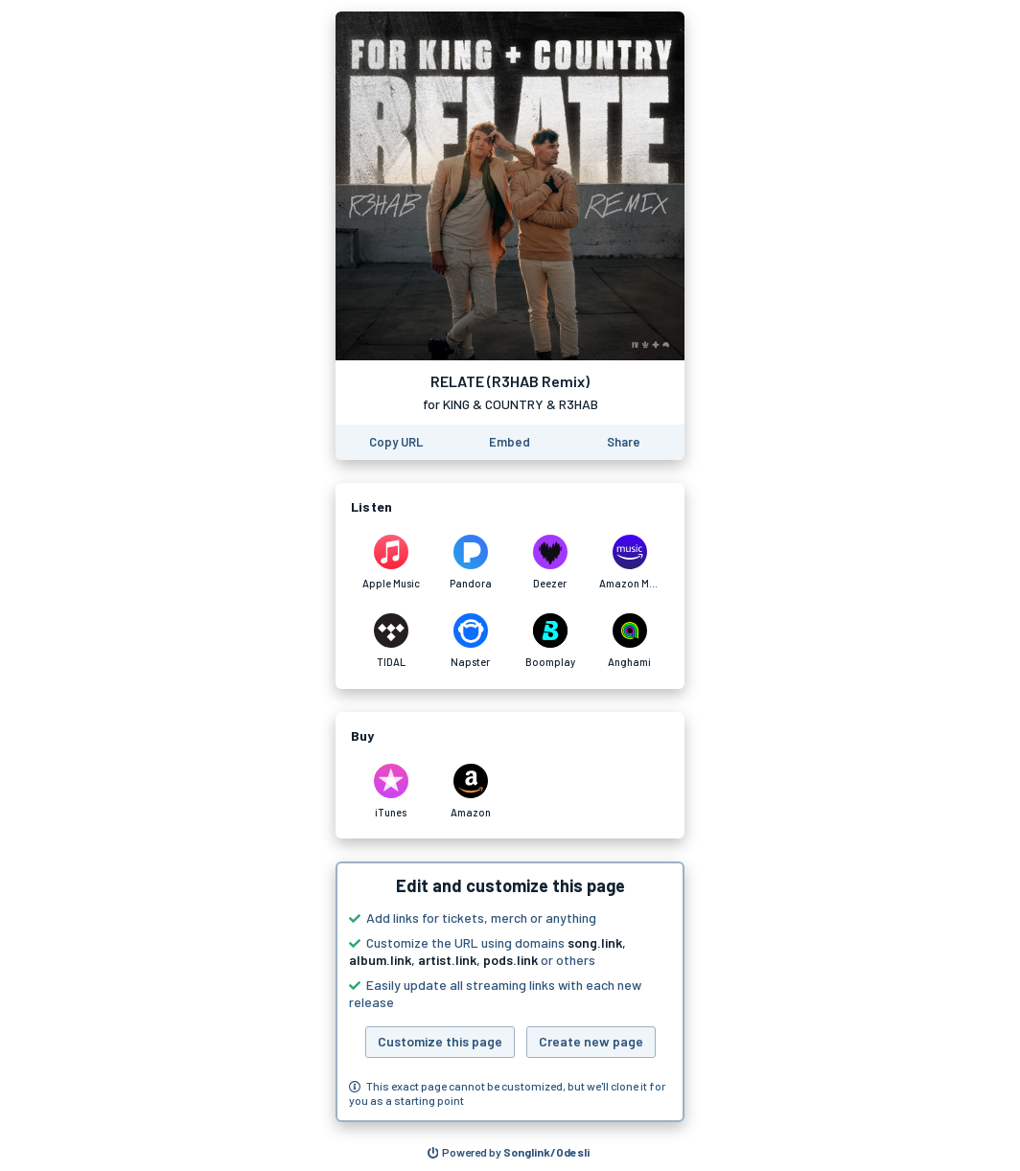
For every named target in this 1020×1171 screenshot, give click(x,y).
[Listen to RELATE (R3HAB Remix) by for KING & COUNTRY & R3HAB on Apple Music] (390, 562)
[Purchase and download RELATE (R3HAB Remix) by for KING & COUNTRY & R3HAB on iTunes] (390, 791)
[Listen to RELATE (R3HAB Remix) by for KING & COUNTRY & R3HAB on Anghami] (629, 641)
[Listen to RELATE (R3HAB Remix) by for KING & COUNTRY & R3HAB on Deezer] (550, 562)
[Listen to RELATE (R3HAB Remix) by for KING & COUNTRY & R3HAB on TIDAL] (390, 641)
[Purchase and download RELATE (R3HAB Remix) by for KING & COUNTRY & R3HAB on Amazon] (470, 791)
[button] (510, 992)
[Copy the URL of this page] (396, 442)
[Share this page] (623, 442)
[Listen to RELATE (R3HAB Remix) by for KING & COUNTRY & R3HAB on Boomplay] (550, 641)
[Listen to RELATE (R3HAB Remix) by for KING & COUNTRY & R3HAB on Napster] (470, 641)
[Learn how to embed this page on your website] (509, 442)
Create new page (591, 1041)
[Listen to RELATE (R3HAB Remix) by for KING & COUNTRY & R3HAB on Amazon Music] (629, 562)
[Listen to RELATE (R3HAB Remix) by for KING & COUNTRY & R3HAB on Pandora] (470, 562)
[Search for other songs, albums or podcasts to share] (509, 1152)
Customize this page (440, 1041)
